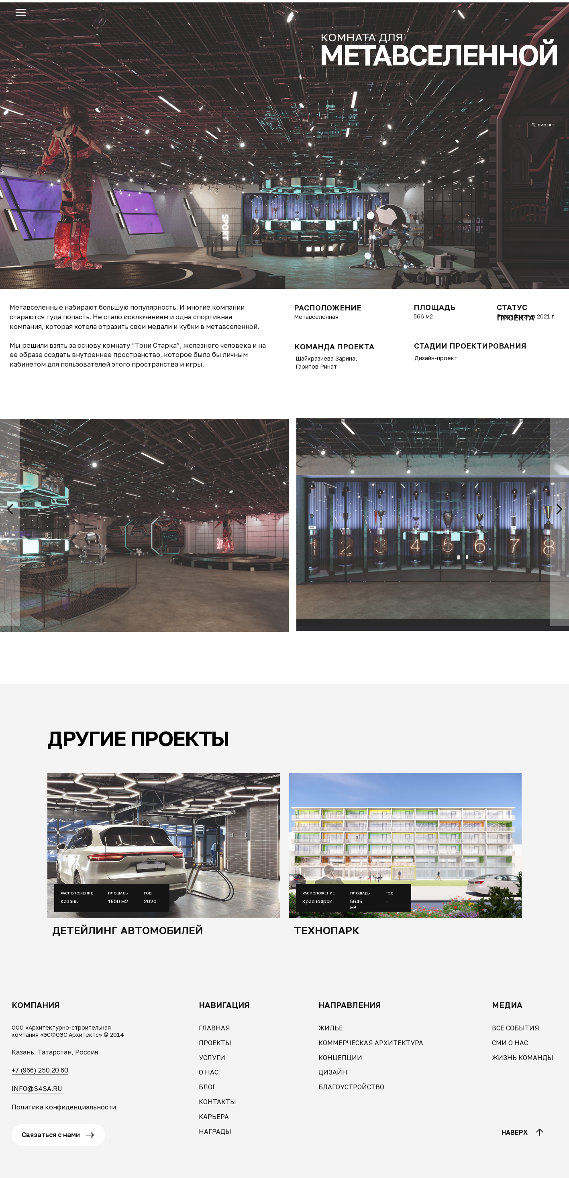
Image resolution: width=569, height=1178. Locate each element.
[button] (21, 12)
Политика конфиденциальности (64, 1107)
